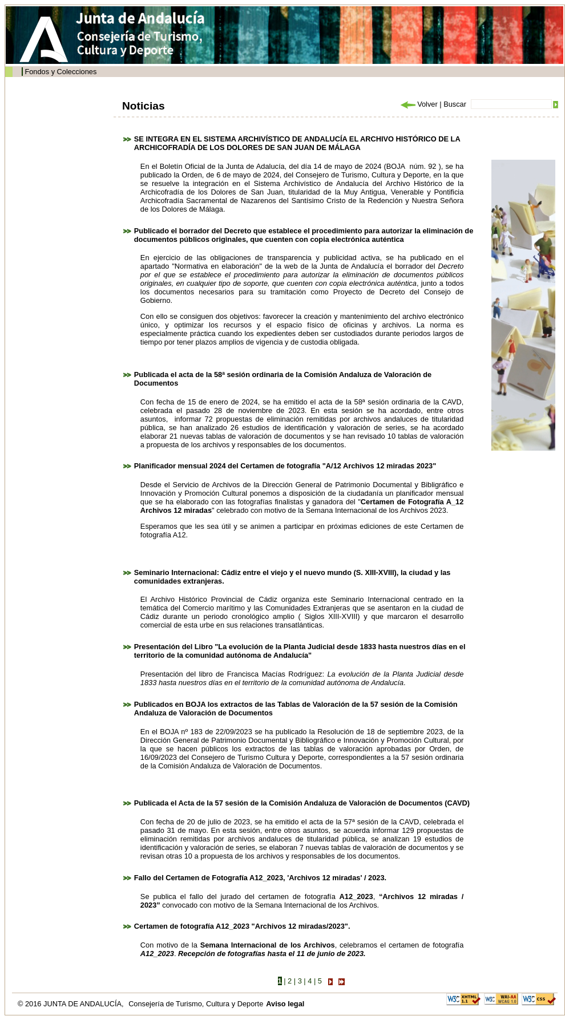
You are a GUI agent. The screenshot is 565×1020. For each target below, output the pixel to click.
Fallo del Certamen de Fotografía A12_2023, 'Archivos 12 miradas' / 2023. (260, 877)
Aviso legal (285, 1003)
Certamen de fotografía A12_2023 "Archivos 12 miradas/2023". (242, 926)
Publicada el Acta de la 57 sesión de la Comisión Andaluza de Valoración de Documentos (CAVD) (302, 803)
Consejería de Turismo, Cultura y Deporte (195, 1003)
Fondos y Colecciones (60, 71)
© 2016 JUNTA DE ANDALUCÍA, (72, 1003)
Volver (418, 104)
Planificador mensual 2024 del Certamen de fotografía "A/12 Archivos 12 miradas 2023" (285, 466)
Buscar (454, 104)
